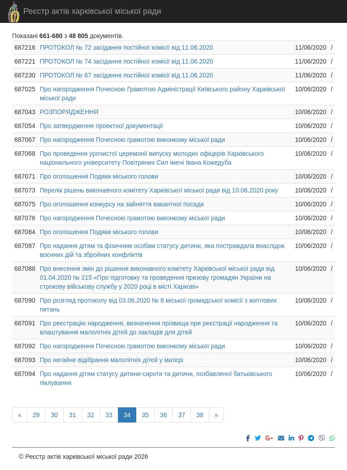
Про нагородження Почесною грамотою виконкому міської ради (132, 139)
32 (91, 415)
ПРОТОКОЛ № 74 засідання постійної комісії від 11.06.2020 (126, 61)
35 (145, 415)
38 (200, 415)
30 (54, 415)
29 (36, 415)
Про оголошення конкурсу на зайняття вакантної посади (122, 204)
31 (72, 415)
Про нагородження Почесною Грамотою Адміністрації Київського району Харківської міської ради (162, 93)
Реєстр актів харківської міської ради (92, 11)
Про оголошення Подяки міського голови (99, 176)
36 (163, 415)
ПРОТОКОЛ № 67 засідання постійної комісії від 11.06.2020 (126, 75)
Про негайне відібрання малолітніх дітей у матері (111, 359)
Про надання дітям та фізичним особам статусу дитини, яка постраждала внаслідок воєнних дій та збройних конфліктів (162, 250)
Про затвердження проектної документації (101, 125)
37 (181, 415)
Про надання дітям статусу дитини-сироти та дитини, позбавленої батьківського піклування (156, 378)
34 (127, 415)
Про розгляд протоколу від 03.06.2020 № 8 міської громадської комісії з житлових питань (158, 305)
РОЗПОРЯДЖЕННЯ (69, 111)
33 (109, 415)
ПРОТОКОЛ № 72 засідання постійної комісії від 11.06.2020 (126, 47)
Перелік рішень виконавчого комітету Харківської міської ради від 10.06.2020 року (159, 190)
